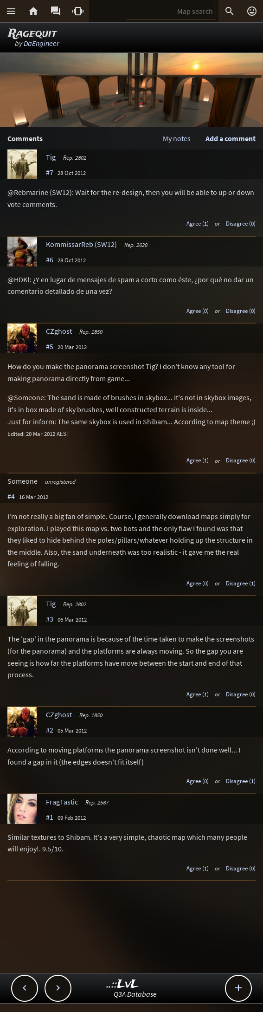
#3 (49, 618)
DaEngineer (41, 43)
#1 (49, 817)
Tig (51, 157)
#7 (49, 172)
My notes (177, 138)
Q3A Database (135, 994)
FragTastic (62, 801)
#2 (49, 729)
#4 (11, 496)
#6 (49, 259)
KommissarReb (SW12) (81, 244)
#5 (49, 346)
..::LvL (122, 984)
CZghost (59, 331)
